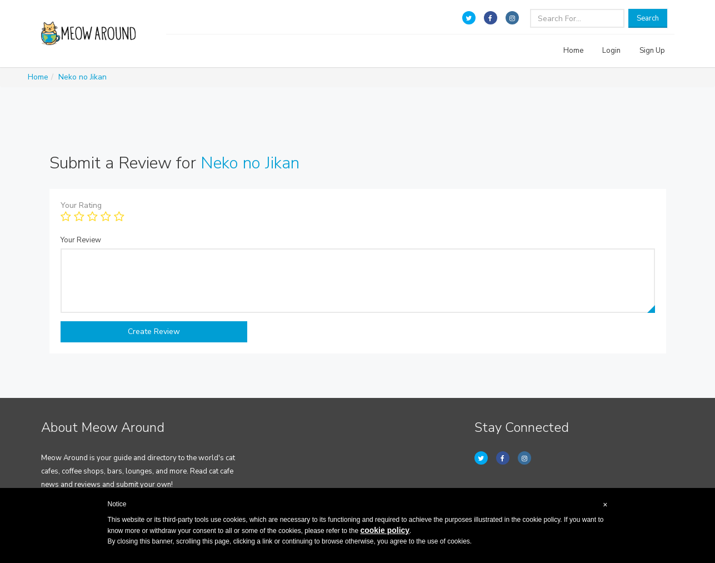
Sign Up (652, 51)
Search (648, 18)
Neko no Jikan (82, 77)
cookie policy (384, 530)
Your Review (81, 240)
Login (611, 51)
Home (573, 51)
